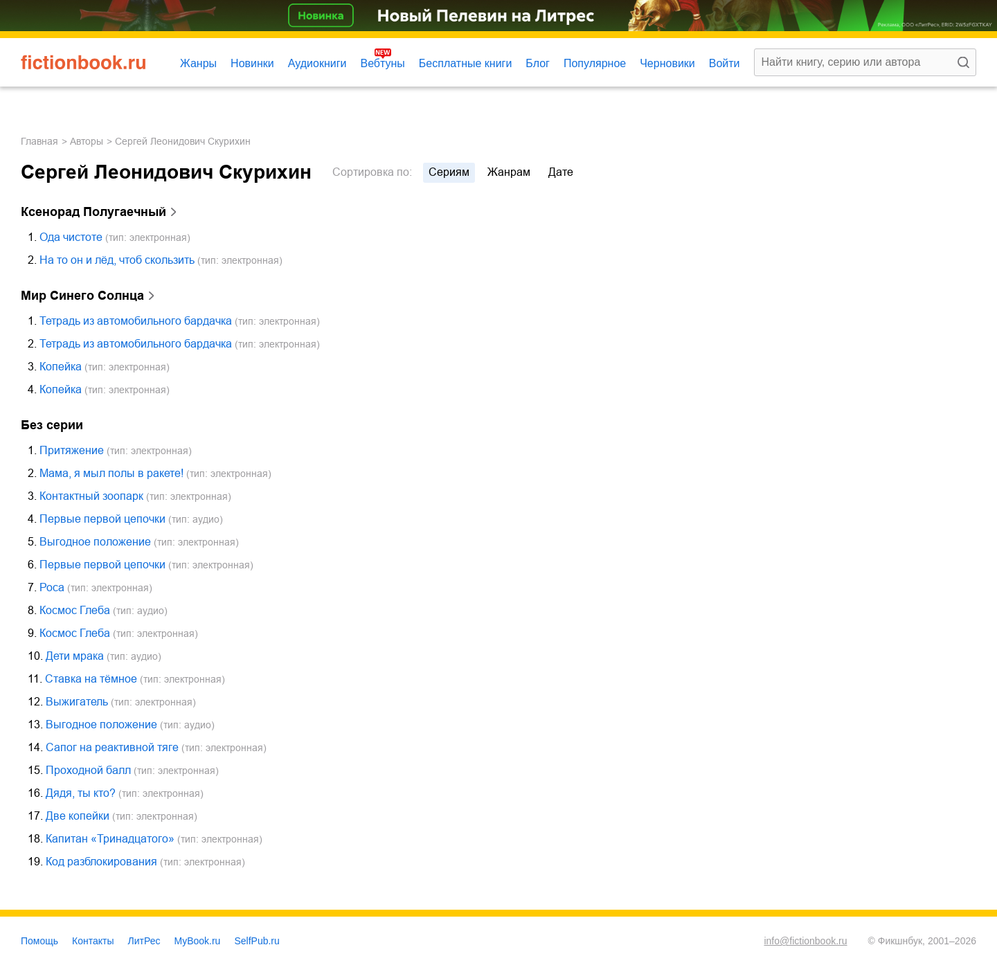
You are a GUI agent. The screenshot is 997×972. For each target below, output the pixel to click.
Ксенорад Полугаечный (93, 212)
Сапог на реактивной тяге (112, 747)
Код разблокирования (101, 861)
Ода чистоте (70, 237)
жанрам (508, 172)
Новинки (252, 63)
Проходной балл (88, 770)
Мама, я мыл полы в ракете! (111, 473)
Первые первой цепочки (102, 519)
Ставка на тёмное (91, 679)
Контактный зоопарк (91, 496)
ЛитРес (144, 940)
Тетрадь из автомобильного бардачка (135, 321)
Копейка (60, 366)
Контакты (93, 940)
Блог (538, 63)
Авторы (86, 141)
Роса (51, 587)
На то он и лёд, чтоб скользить (117, 260)
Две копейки (77, 816)
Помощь (39, 940)
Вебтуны (382, 63)
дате (560, 172)
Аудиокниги (317, 63)
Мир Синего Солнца (82, 296)
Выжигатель (77, 702)
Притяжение (71, 450)
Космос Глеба (74, 610)
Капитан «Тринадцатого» (110, 839)
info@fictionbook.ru (805, 940)
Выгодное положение (95, 542)
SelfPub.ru (256, 940)
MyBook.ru (197, 940)
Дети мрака (75, 656)
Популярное (595, 63)
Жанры (198, 63)
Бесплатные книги (465, 63)
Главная (39, 141)
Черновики (667, 63)
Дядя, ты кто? (81, 793)
